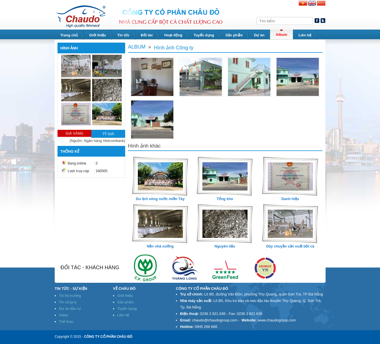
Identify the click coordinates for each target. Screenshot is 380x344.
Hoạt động (173, 35)
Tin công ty (68, 302)
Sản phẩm (234, 35)
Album (281, 34)
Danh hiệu (290, 199)
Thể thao (66, 321)
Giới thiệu (97, 35)
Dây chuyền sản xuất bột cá (290, 246)
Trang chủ (69, 35)
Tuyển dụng (204, 35)
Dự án (259, 35)
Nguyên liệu (225, 246)
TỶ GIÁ (108, 134)
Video (63, 315)
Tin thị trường (70, 295)
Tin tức (123, 35)
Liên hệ (305, 35)
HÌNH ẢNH (69, 48)
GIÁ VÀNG (74, 133)
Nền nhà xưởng (160, 246)
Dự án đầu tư (70, 308)
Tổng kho (224, 199)
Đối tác (147, 35)
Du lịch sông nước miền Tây (160, 199)
